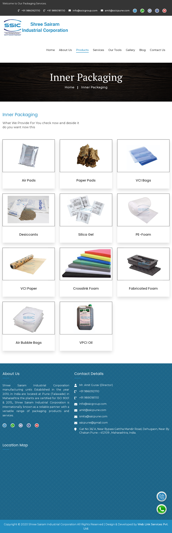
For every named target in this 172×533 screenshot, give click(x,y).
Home (50, 50)
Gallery (130, 50)
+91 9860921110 (31, 10)
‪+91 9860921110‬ (89, 391)
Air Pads (29, 180)
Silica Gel (86, 234)
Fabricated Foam (143, 288)
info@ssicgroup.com (85, 10)
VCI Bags (143, 180)
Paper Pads (86, 180)
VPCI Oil (86, 342)
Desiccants (28, 234)
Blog (142, 50)
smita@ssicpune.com (93, 416)
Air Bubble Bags (29, 342)
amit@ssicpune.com (117, 10)
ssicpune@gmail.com (93, 422)
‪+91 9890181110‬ (89, 397)
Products (82, 50)
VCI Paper (28, 288)
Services (98, 50)
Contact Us (157, 50)
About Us (65, 50)
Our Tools (115, 50)
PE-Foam (143, 234)
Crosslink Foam (86, 288)
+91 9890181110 (56, 10)
